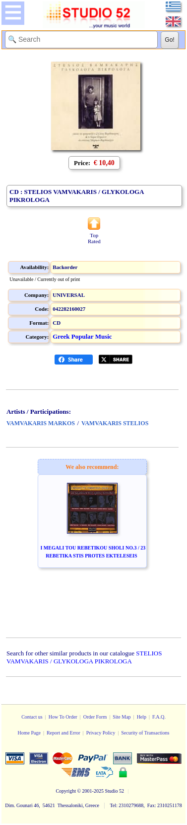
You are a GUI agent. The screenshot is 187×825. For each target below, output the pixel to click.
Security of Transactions (145, 732)
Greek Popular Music (82, 336)
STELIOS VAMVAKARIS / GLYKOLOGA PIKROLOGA (84, 657)
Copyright (66, 791)
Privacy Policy (101, 732)
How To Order (63, 717)
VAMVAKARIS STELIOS (114, 423)
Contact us (32, 717)
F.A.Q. (159, 717)
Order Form (95, 717)
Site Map (121, 717)
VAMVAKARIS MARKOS (40, 423)
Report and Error (63, 732)
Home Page (28, 732)
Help (141, 717)
